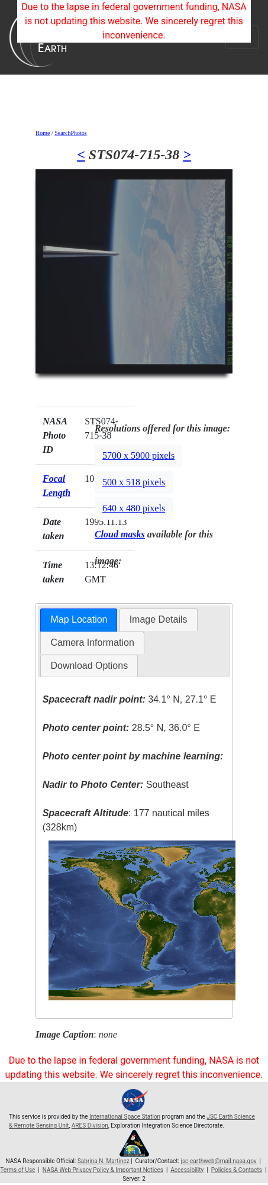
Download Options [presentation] (89, 666)
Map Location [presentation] (78, 619)
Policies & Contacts (236, 1170)
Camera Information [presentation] (92, 642)
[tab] (78, 620)
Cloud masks (120, 534)
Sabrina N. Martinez (104, 1161)
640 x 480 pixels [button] (133, 508)
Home (42, 133)
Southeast (116, 785)
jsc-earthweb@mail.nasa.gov (219, 1161)
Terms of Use (17, 1170)
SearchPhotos (70, 133)
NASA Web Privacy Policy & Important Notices (103, 1170)
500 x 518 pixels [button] (133, 482)
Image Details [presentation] (159, 619)
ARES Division (90, 1125)
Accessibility (187, 1170)
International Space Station (124, 1116)
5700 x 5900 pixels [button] (138, 455)
